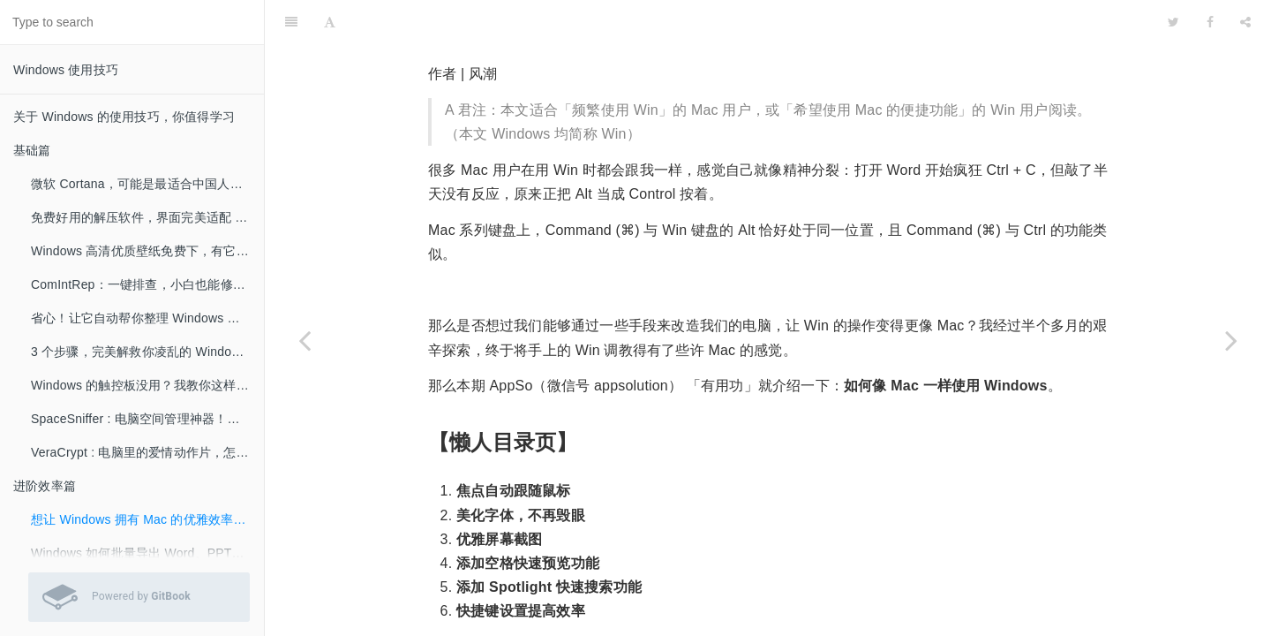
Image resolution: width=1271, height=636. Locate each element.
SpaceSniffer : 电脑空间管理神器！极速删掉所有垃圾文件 (147, 419)
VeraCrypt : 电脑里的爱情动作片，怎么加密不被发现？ (147, 452)
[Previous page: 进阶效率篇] (304, 340)
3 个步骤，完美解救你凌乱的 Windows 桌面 (147, 351)
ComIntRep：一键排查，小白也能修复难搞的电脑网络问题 (147, 284)
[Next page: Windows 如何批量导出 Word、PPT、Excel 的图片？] (1231, 340)
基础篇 (32, 150)
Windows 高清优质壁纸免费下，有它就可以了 (147, 251)
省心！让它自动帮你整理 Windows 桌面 (141, 318)
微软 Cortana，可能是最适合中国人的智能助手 (147, 184)
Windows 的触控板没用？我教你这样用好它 (147, 385)
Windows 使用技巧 (65, 70)
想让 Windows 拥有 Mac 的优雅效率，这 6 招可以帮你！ (147, 519)
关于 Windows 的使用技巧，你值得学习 (124, 117)
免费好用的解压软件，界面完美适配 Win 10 (147, 217)
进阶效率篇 (44, 486)
